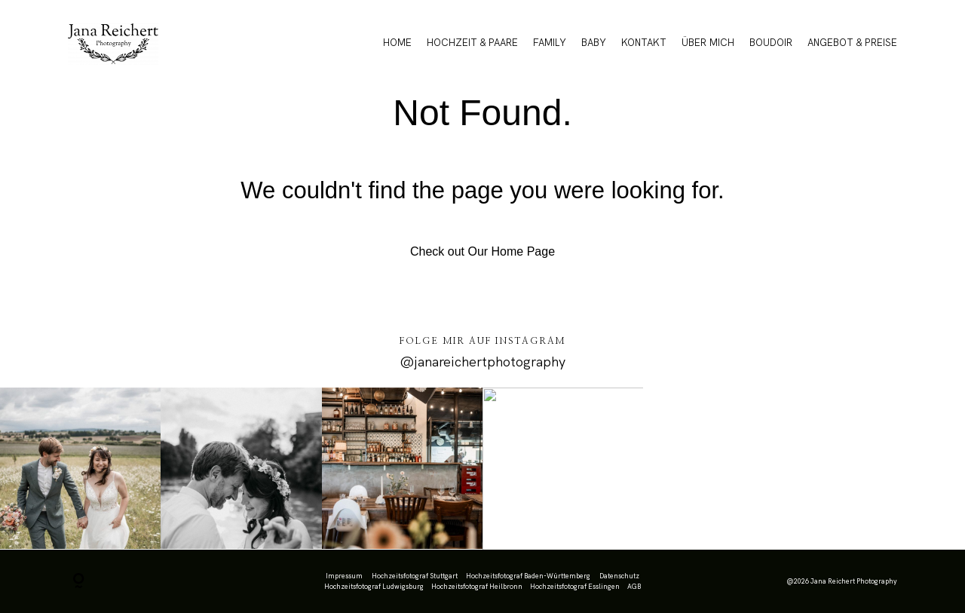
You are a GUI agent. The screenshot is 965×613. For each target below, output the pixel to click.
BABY (593, 42)
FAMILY (549, 42)
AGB (634, 586)
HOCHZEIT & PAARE (472, 42)
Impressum (344, 576)
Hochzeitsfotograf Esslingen (575, 586)
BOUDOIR (770, 42)
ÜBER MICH (708, 42)
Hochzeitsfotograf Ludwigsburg (374, 586)
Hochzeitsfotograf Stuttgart (415, 576)
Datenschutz (619, 576)
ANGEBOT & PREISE (852, 42)
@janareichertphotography (482, 361)
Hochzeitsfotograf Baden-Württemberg (528, 576)
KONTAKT (643, 42)
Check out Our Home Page (482, 251)
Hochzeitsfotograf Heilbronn (476, 586)
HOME (397, 42)
